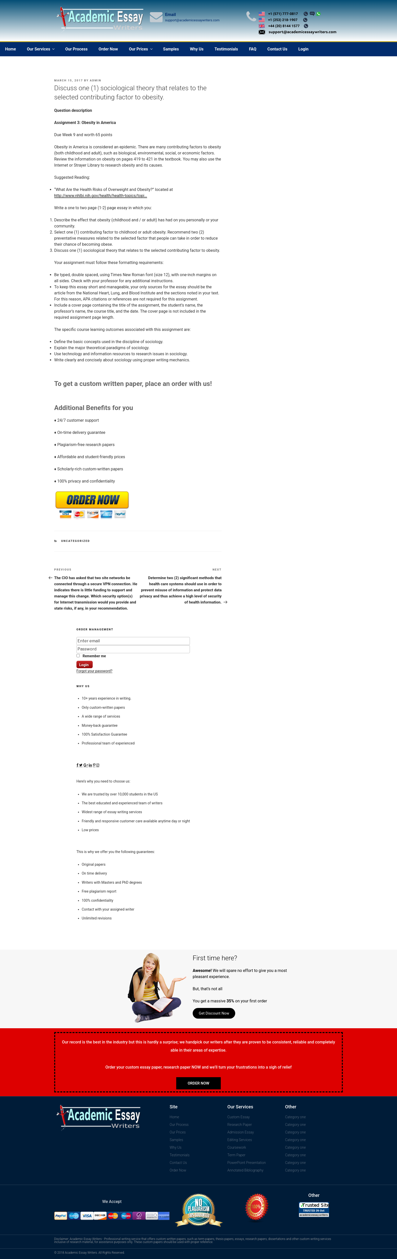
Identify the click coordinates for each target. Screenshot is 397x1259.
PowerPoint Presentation (246, 1163)
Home (10, 49)
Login (303, 49)
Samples (171, 49)
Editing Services (239, 1140)
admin (95, 80)
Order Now (108, 49)
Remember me (91, 656)
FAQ (252, 49)
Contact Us (277, 49)
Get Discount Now (214, 1013)
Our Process (76, 49)
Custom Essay (238, 1117)
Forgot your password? (94, 671)
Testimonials (226, 49)
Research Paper (239, 1125)
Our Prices (141, 49)
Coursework (236, 1147)
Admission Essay (240, 1132)
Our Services (41, 49)
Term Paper (236, 1155)
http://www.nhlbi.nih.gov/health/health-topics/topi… (100, 195)
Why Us (197, 49)
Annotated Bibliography (245, 1170)
